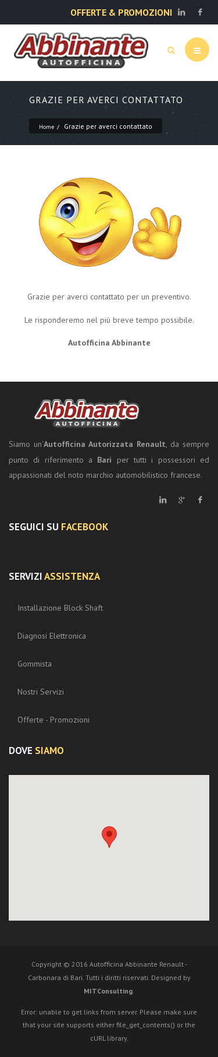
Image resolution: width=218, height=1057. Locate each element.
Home (46, 127)
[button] (109, 837)
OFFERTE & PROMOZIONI (121, 12)
